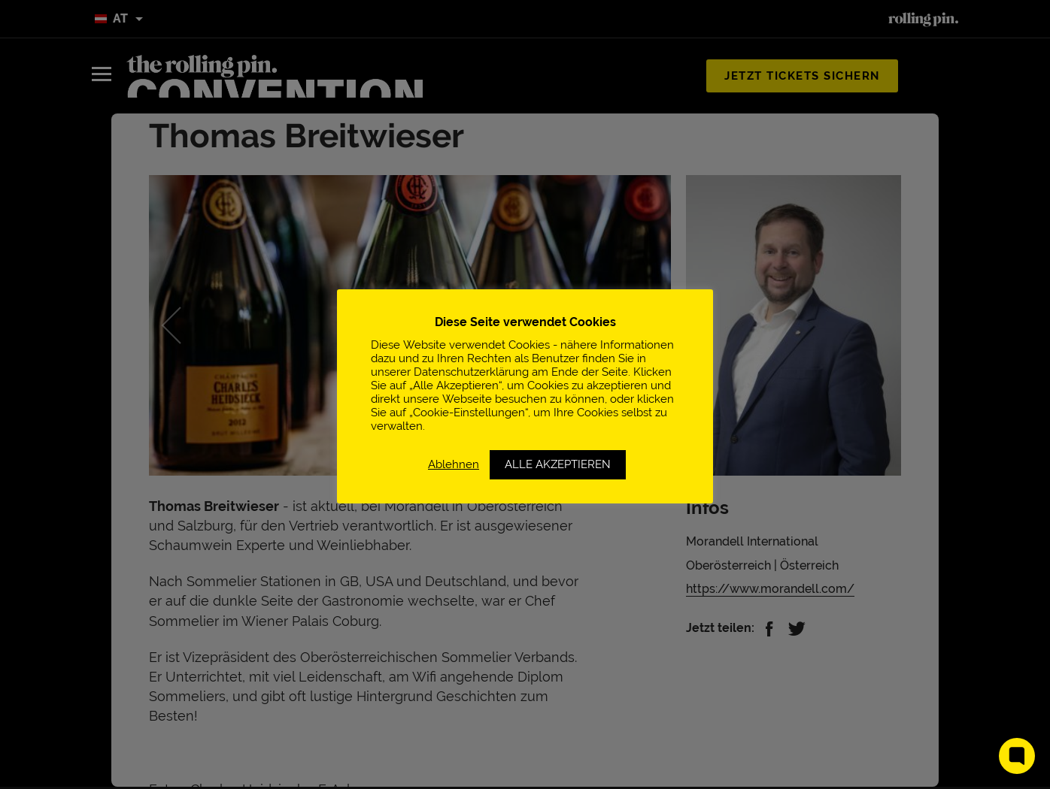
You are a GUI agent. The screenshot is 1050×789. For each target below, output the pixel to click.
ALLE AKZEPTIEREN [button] (558, 464)
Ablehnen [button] (453, 464)
